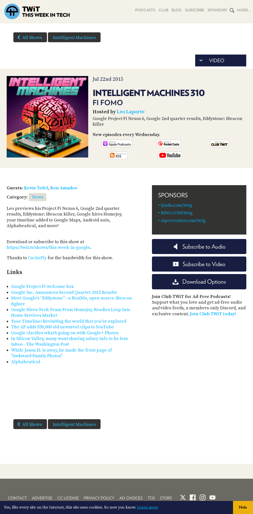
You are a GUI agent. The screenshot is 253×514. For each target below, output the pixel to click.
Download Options (199, 281)
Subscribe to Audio (199, 246)
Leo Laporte (131, 112)
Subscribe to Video (199, 264)
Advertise (42, 498)
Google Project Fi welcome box (42, 286)
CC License (68, 498)
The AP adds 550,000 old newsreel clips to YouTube (62, 327)
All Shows (28, 37)
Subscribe (194, 10)
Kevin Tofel (36, 188)
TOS (151, 498)
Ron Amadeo (63, 188)
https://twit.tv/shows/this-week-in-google (48, 247)
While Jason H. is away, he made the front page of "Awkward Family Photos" (61, 353)
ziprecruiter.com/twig (183, 220)
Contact (17, 498)
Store (166, 498)
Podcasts (144, 10)
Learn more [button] (147, 507)
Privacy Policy (99, 498)
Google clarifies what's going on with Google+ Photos (64, 333)
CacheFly (37, 258)
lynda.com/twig (176, 205)
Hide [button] (243, 507)
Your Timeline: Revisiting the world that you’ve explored (68, 321)
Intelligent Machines (74, 37)
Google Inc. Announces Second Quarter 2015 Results (64, 292)
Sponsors (217, 10)
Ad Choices (131, 498)
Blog (176, 10)
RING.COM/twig (176, 213)
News (37, 197)
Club (162, 10)
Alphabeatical (25, 362)
